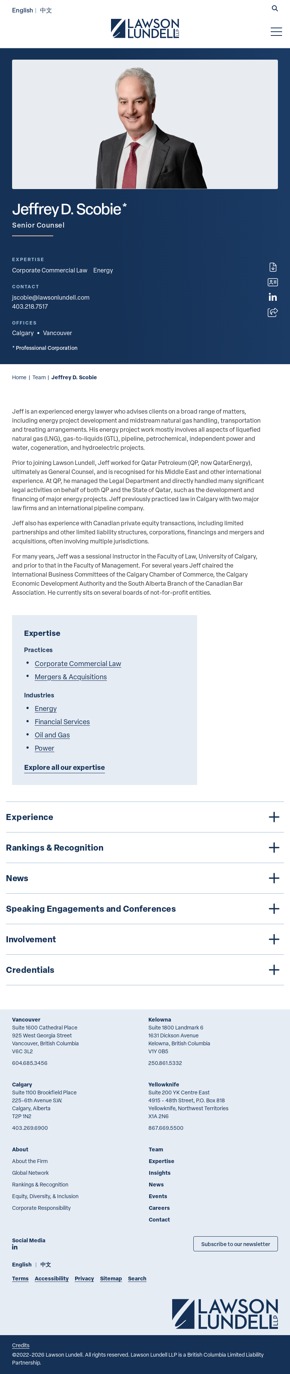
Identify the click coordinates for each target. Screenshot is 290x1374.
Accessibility (52, 1278)
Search (137, 1278)
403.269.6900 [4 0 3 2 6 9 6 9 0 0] (30, 1127)
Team (39, 377)
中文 (46, 10)
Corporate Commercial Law (49, 270)
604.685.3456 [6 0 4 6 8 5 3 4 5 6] (30, 1062)
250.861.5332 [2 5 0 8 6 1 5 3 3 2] (165, 1062)
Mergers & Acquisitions (71, 676)
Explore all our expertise (64, 767)
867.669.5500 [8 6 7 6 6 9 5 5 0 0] (166, 1127)
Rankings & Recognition (40, 1184)
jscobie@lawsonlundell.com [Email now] (50, 297)
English (22, 10)
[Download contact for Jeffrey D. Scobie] (273, 282)
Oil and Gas (52, 734)
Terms (20, 1278)
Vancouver (26, 1019)
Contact (159, 1219)
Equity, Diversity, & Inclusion (45, 1196)
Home (19, 377)
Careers (159, 1208)
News (156, 1184)
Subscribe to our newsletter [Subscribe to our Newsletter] (235, 1244)
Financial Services (62, 721)
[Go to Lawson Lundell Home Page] (145, 28)
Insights (160, 1173)
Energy (103, 270)
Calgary (22, 1084)
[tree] (145, 893)
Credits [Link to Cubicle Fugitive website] (20, 1345)
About (20, 1149)
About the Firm (30, 1161)
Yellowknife (163, 1084)
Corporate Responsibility (41, 1207)
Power (44, 747)
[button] (275, 9)
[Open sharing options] (273, 312)
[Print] (273, 267)
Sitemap (111, 1278)
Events (158, 1196)
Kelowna (159, 1019)
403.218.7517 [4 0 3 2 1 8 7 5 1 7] (30, 306)
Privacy (84, 1278)
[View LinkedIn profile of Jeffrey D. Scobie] (273, 297)
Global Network (30, 1172)
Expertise (161, 1161)
